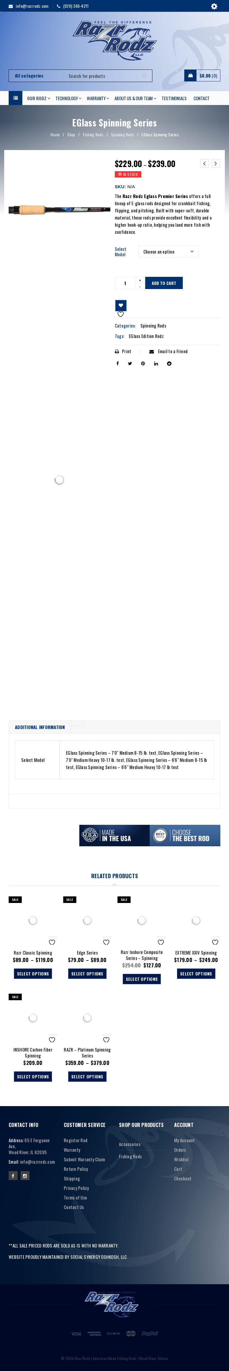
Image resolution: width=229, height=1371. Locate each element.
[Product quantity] (125, 283)
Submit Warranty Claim (84, 1159)
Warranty (72, 1149)
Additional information (40, 727)
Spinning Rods (122, 134)
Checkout (182, 1178)
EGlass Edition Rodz (146, 336)
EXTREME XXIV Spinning (196, 952)
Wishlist (181, 1159)
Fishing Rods (93, 134)
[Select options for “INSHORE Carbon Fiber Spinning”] (33, 1076)
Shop (71, 134)
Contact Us (74, 1207)
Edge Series (87, 952)
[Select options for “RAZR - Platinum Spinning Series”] (87, 1076)
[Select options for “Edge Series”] (87, 973)
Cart (178, 1168)
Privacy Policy (76, 1188)
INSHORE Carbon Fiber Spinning (32, 1052)
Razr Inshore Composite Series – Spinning (142, 955)
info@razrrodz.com (37, 1161)
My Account (184, 1140)
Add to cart (164, 283)
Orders (180, 1149)
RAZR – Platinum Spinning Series (87, 1052)
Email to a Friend (168, 351)
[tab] (40, 727)
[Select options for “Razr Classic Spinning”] (33, 973)
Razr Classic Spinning (33, 952)
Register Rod (75, 1140)
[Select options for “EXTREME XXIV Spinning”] (196, 973)
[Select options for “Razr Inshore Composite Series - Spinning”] (142, 979)
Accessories (129, 1144)
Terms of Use (75, 1197)
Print (123, 351)
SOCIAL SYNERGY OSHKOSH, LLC (98, 1256)
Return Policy (76, 1168)
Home (55, 134)
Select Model (121, 251)
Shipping (72, 1178)
